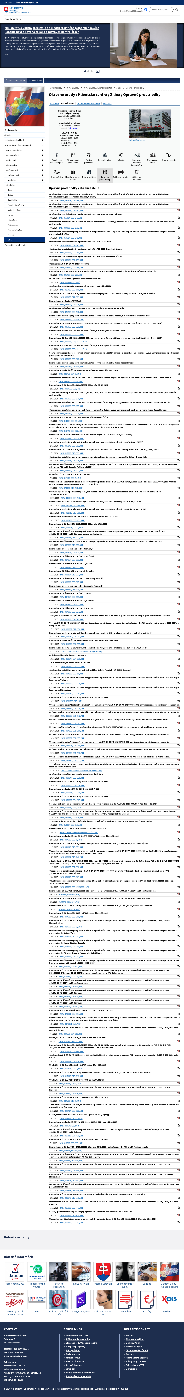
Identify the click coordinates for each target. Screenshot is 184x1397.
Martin (10, 215)
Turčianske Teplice (15, 230)
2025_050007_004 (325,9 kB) (73, 800)
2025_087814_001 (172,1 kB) (73, 760)
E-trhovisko (131, 1368)
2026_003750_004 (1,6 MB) (70, 374)
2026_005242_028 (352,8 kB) (72, 445)
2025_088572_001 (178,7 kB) (73, 708)
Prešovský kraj (12, 170)
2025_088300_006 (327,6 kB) (72, 582)
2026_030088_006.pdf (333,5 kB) (73, 349)
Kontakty (107, 103)
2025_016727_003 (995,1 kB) (71, 1143)
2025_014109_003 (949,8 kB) (72, 1051)
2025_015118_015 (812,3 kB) (72, 1076)
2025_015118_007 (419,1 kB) (72, 1135)
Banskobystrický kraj (14, 150)
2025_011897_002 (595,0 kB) (73, 644)
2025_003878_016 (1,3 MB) (71, 1118)
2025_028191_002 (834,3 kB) (72, 1061)
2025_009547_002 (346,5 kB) (73, 792)
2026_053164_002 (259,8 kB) (72, 260)
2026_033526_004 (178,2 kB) (71, 381)
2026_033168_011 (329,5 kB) (72, 297)
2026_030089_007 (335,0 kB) (72, 366)
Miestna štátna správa (137, 1357)
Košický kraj (11, 160)
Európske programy (75, 1346)
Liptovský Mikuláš (14, 210)
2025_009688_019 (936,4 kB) (71, 1160)
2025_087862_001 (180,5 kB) (73, 730)
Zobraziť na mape (150, 125)
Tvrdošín (11, 235)
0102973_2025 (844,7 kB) (69, 902)
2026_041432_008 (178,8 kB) (72, 312)
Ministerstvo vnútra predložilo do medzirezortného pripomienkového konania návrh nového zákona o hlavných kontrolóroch (52, 30)
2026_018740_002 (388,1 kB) (71, 431)
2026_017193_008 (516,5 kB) (72, 438)
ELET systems (49, 1388)
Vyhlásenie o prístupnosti (81, 1388)
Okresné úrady (35, 80)
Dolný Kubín (12, 200)
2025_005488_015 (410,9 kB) (72, 1215)
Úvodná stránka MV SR (15, 80)
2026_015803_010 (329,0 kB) (72, 453)
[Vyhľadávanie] (161, 9)
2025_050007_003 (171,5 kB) (71, 825)
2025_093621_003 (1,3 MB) (72, 527)
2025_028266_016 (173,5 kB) (72, 537)
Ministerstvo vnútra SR (77, 1335)
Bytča (10, 190)
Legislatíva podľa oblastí (14, 140)
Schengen (70, 1368)
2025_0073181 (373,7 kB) (70, 1024)
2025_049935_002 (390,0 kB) (72, 867)
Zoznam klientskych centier (15, 245)
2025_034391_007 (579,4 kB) (71, 996)
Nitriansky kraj (11, 165)
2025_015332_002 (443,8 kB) (72, 1208)
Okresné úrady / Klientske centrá (17, 145)
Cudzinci (130, 1354)
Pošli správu (72, 128)
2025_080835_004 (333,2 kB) (73, 666)
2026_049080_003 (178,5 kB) (71, 228)
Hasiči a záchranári (75, 1361)
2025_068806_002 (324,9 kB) (73, 785)
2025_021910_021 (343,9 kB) (73, 636)
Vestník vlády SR (134, 1346)
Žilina (10, 240)
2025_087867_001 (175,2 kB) (73, 738)
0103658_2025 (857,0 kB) (69, 894)
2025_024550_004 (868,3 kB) (71, 1034)
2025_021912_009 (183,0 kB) (73, 693)
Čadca (10, 195)
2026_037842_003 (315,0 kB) (72, 304)
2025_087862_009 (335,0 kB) (72, 597)
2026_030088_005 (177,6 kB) (72, 406)
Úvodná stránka (10, 130)
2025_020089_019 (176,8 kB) (71, 488)
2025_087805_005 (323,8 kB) (72, 552)
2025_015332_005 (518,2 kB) (71, 1093)
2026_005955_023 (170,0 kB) (72, 398)
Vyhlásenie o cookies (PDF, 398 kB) (111, 1388)
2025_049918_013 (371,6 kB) (72, 847)
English (139, 8)
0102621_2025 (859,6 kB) (69, 909)
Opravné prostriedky (135, 87)
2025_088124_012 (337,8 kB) (72, 567)
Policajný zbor (73, 1350)
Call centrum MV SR (135, 1365)
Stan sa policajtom (135, 1339)
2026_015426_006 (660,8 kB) (72, 289)
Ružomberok (13, 225)
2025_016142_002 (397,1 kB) (72, 1222)
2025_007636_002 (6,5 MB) (71, 839)
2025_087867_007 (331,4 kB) (72, 560)
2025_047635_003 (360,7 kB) (72, 916)
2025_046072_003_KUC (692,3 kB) (74, 887)
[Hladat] (177, 10)
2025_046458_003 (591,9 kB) (71, 966)
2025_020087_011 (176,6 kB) (73, 629)
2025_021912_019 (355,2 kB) (73, 513)
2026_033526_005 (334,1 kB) (72, 319)
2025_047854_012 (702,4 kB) (72, 936)
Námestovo (12, 220)
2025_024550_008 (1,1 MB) (71, 926)
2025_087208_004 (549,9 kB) (72, 619)
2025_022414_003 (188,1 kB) (72, 1111)
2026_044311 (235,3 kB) (70, 282)
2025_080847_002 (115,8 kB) (73, 778)
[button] (13, 18)
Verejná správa (73, 1357)
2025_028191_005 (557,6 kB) (72, 1014)
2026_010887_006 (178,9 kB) (72, 460)
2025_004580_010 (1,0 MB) (70, 1101)
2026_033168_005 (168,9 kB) (72, 359)
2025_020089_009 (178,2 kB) (73, 683)
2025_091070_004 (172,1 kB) (73, 498)
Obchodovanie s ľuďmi (137, 1350)
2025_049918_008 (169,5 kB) (72, 877)
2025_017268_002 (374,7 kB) (71, 976)
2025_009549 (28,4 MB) (69, 1125)
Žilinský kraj (10, 185)
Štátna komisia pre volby (78, 1339)
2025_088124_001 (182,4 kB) (73, 723)
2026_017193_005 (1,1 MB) (70, 478)
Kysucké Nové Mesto (16, 205)
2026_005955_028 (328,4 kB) (72, 327)
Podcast (130, 1335)
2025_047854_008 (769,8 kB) (72, 946)
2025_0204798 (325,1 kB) (71, 701)
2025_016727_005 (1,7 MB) (70, 1083)
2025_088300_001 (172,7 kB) (73, 716)
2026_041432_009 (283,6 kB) (71, 275)
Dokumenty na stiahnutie (88, 103)
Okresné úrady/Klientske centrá (81, 1342)
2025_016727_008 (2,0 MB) (71, 1068)
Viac (6, 54)
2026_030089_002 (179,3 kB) (72, 413)
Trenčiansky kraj (12, 175)
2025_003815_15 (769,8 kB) (70, 1150)
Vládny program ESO (136, 1361)
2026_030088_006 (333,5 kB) (72, 334)
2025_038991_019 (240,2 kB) (72, 857)
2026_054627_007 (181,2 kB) (72, 210)
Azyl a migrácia (73, 1354)
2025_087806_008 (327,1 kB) (72, 611)
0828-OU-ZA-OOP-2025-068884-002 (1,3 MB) (79, 832)
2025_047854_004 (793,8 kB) (72, 956)
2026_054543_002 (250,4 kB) (72, 252)
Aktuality (8, 135)
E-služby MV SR (133, 1342)
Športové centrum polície (78, 1376)
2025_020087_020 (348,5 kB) (73, 505)
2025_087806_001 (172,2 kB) (73, 753)
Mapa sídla (62, 1388)
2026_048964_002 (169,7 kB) (72, 267)
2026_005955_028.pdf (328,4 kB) (73, 341)
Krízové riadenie (74, 1365)
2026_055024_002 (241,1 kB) (71, 218)
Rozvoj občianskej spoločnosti (80, 1372)
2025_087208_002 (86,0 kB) (72, 673)
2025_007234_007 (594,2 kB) (72, 1170)
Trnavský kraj (11, 180)
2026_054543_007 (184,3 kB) (72, 200)
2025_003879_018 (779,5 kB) (72, 1198)
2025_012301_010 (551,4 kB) (72, 1180)
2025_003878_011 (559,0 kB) (72, 1190)
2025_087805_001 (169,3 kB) (73, 745)
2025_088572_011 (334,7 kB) (72, 589)
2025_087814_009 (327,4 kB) (72, 604)
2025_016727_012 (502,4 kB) (71, 1041)
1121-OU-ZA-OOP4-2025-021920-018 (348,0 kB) (81, 651)
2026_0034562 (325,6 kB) (70, 388)
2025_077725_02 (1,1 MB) (71, 807)
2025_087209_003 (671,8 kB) (73, 520)
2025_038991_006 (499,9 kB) (71, 986)
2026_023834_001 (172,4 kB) (72, 470)
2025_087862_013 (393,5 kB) (72, 545)
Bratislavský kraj (12, 155)
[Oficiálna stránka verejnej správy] (31, 2)
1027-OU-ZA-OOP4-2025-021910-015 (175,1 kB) (81, 770)
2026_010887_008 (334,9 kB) (71, 421)
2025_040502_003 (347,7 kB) (71, 1006)
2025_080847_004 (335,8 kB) (73, 659)
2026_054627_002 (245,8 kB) (71, 237)
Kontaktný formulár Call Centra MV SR (22, 1372)
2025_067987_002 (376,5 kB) (72, 817)
